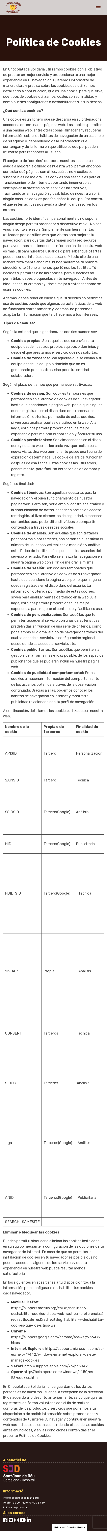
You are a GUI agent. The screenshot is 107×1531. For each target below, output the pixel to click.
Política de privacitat (15, 1507)
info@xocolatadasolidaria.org (21, 1497)
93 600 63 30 (36, 1502)
